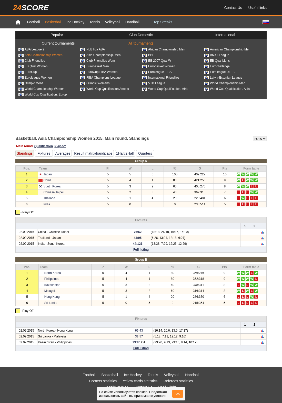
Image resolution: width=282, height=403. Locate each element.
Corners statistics (103, 381)
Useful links (257, 8)
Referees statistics (178, 381)
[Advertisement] (141, 117)
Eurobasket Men (94, 66)
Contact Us (233, 8)
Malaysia (50, 291)
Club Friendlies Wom (97, 60)
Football (33, 22)
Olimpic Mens (30, 83)
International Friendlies (160, 77)
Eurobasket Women (158, 66)
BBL (148, 55)
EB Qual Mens (217, 60)
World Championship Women (41, 89)
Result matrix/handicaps (93, 153)
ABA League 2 (31, 49)
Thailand (49, 198)
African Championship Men (163, 49)
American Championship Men (227, 49)
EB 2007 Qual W (156, 60)
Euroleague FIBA (157, 72)
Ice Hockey (75, 22)
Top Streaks (162, 22)
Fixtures (43, 153)
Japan (47, 174)
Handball (132, 22)
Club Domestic (141, 35)
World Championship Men (224, 83)
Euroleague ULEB (219, 72)
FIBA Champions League (100, 77)
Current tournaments (58, 43)
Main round (24, 146)
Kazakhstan (52, 285)
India (46, 204)
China (47, 180)
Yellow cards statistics (140, 381)
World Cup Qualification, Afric (165, 89)
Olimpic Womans (94, 83)
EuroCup (27, 72)
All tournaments (140, 43)
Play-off (60, 146)
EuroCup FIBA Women (98, 72)
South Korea (52, 186)
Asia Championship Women (40, 55)
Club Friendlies (31, 60)
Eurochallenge (217, 66)
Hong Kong (52, 297)
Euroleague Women (35, 77)
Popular (57, 35)
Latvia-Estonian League (223, 77)
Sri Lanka (50, 303)
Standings (25, 153)
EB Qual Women (32, 66)
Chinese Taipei (53, 192)
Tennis (94, 22)
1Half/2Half (125, 153)
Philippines (51, 279)
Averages (62, 153)
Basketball (53, 22)
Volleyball (112, 22)
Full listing (141, 249)
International (225, 35)
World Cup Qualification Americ (104, 89)
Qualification (43, 146)
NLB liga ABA (92, 49)
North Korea (52, 273)
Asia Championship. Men (100, 55)
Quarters (145, 153)
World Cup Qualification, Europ (42, 94)
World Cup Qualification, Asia (227, 89)
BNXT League (216, 55)
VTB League (153, 83)
